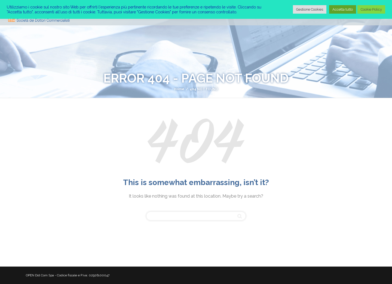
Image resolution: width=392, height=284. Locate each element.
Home (179, 89)
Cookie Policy (371, 9)
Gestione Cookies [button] (309, 9)
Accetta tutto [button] (342, 9)
